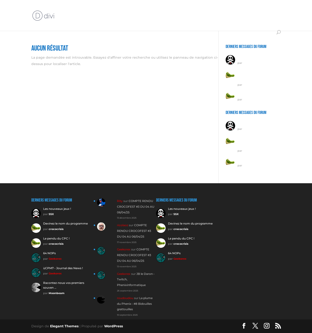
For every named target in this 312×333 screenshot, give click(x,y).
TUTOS (163, 10)
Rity (120, 201)
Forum (83, 10)
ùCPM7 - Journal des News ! (63, 268)
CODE (107, 21)
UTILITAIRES (85, 21)
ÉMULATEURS (234, 10)
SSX (245, 63)
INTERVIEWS (105, 10)
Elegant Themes (64, 326)
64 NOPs (49, 253)
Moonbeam (57, 293)
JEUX (65, 21)
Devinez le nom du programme (65, 223)
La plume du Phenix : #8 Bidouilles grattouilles (135, 303)
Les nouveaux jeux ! (251, 56)
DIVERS (145, 21)
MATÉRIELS (136, 10)
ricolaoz (122, 225)
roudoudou (125, 298)
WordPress (113, 326)
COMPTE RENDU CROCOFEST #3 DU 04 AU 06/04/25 (135, 206)
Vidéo (207, 10)
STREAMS (188, 10)
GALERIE (125, 21)
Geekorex (55, 258)
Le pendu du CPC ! (250, 92)
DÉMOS (258, 10)
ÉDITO (66, 10)
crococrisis (250, 84)
